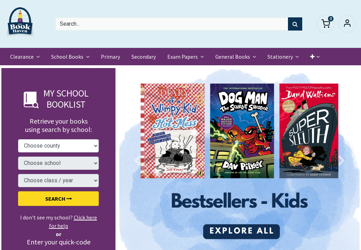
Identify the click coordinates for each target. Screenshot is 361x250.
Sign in (347, 24)
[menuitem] (111, 56)
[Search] (295, 24)
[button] (315, 56)
